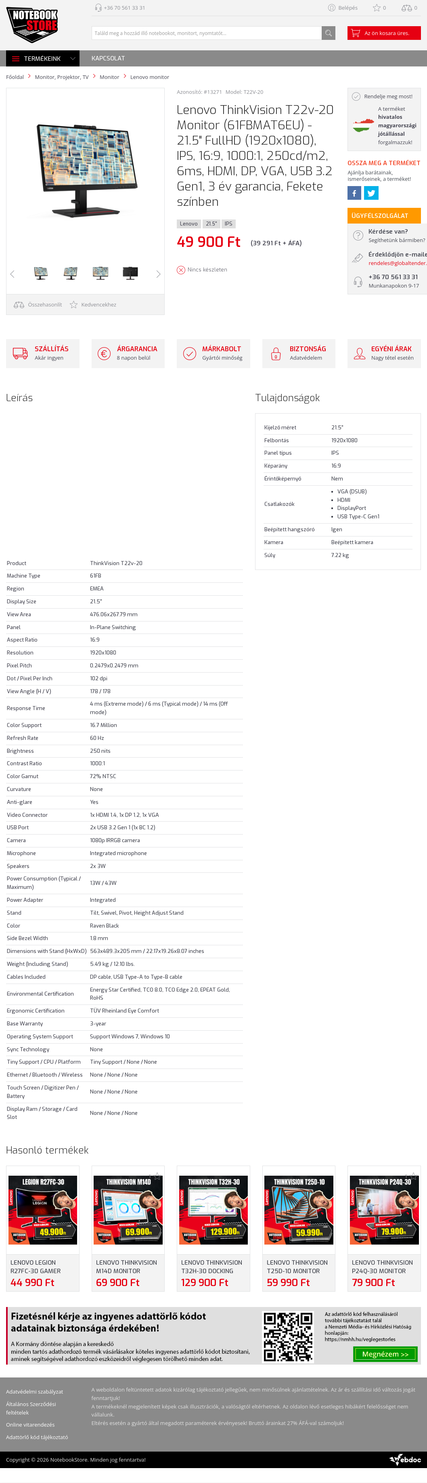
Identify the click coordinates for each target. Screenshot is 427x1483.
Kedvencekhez (93, 304)
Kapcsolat (108, 58)
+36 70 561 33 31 (125, 7)
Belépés (348, 7)
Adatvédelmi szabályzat (34, 1391)
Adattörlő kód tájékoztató (37, 1437)
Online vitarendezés (30, 1424)
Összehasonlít (38, 304)
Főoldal (15, 77)
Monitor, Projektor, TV (61, 77)
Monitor (109, 77)
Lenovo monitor (149, 77)
